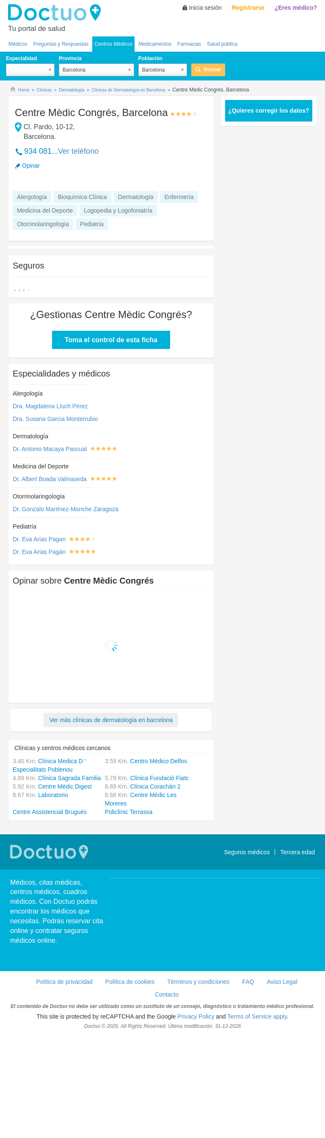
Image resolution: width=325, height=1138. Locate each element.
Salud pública (222, 44)
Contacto (167, 994)
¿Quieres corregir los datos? (268, 110)
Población (150, 58)
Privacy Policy (195, 1016)
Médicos (18, 44)
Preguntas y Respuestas (61, 44)
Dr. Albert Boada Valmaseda (50, 479)
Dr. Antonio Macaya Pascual (50, 449)
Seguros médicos (247, 852)
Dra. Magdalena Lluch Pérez (50, 406)
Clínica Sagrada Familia (69, 778)
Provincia (70, 58)
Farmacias (189, 44)
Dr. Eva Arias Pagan (39, 539)
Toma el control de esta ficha (111, 339)
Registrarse (248, 7)
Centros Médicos (113, 44)
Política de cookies (130, 981)
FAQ (248, 981)
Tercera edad (297, 852)
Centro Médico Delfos (158, 761)
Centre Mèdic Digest (65, 786)
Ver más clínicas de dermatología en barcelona (111, 720)
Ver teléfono (78, 151)
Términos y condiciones (198, 981)
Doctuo (56, 12)
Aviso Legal (282, 981)
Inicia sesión (205, 7)
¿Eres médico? (296, 7)
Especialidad (21, 58)
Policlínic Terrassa (129, 812)
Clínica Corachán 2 (155, 786)
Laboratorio (53, 795)
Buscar (212, 69)
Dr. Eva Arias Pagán (39, 551)
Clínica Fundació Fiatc (159, 778)
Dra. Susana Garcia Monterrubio (55, 418)
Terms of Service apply (257, 1016)
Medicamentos (154, 44)
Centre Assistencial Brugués (50, 812)
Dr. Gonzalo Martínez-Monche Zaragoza (65, 509)
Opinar (31, 165)
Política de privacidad (64, 981)
